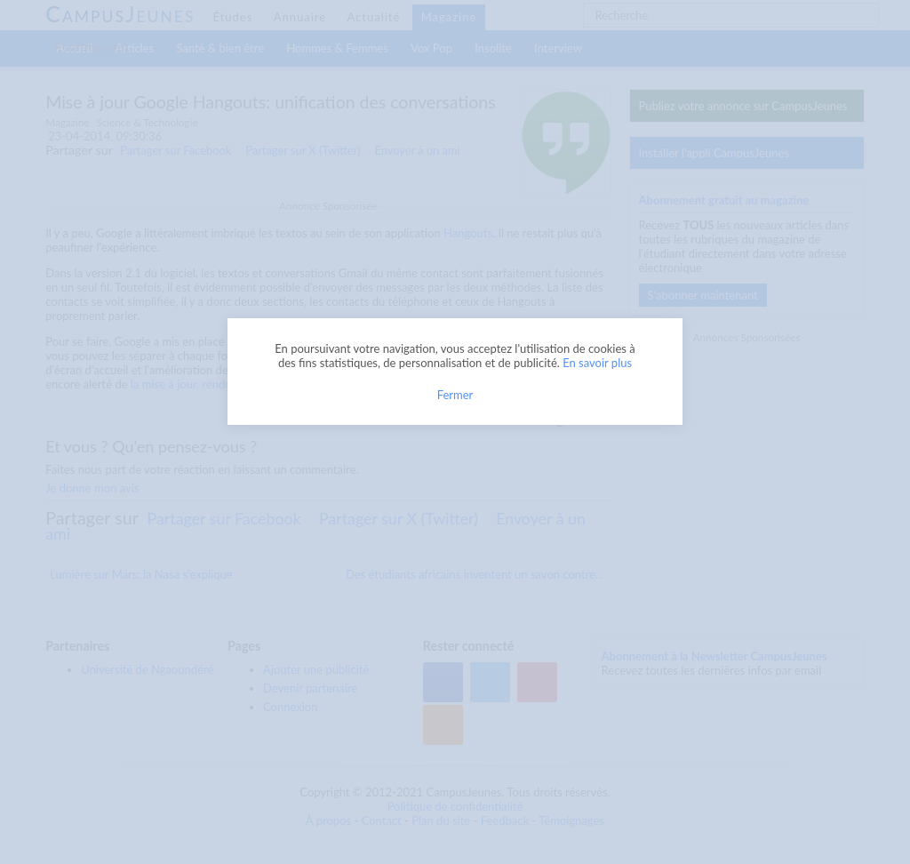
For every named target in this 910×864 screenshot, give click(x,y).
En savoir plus (597, 363)
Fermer (455, 395)
